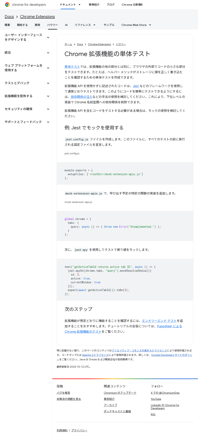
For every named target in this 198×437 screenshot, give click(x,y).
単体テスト (72, 67)
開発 (37, 25)
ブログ (111, 4)
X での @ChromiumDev (165, 393)
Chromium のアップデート (120, 393)
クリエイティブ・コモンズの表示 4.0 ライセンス (139, 350)
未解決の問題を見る (69, 399)
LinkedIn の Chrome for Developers (165, 406)
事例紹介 (94, 4)
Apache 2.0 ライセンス (95, 355)
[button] (23, 37)
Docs (9, 16)
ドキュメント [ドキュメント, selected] (68, 4)
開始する (22, 25)
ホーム (68, 44)
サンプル (109, 25)
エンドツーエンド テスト (159, 321)
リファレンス (83, 25)
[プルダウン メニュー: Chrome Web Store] (151, 25)
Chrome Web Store (134, 25)
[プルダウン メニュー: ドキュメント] (80, 4)
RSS (153, 414)
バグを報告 (63, 393)
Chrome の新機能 (133, 4)
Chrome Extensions (37, 16)
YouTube (156, 399)
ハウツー (121, 44)
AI (66, 25)
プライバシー (79, 430)
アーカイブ (110, 405)
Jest (136, 86)
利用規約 (62, 430)
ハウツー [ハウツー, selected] (52, 25)
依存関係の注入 (81, 97)
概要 (7, 25)
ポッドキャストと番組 (117, 411)
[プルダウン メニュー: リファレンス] (95, 25)
